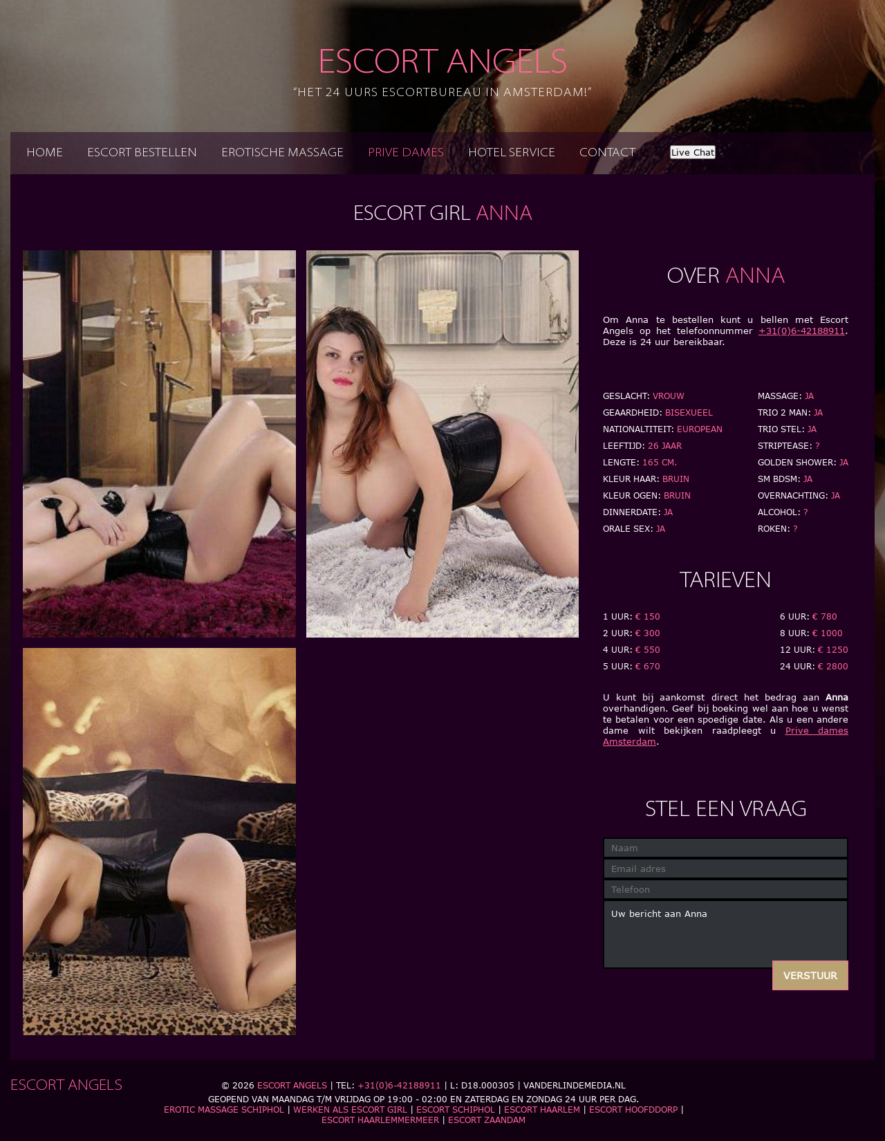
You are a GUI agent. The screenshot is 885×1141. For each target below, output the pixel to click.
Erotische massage (282, 153)
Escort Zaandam (486, 1120)
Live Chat (692, 152)
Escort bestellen (142, 153)
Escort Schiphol (455, 1109)
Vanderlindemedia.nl (574, 1085)
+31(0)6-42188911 (801, 330)
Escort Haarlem (542, 1109)
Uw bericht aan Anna (725, 934)
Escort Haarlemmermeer (380, 1120)
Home (44, 153)
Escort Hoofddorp (633, 1109)
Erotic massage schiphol (224, 1109)
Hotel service (511, 153)
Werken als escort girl (350, 1109)
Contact (607, 153)
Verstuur (810, 975)
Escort (442, 73)
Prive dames (406, 153)
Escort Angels (292, 1085)
